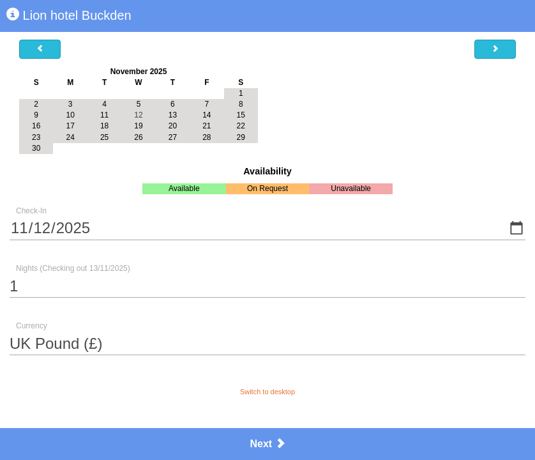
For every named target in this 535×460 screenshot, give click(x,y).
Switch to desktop (267, 391)
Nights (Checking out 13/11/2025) (73, 268)
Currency (31, 325)
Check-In (31, 210)
